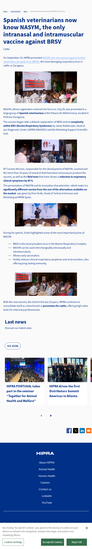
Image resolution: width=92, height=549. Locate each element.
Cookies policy (38, 523)
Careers (45, 482)
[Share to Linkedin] (82, 430)
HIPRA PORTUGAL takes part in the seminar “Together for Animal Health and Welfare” (23, 393)
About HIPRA (47, 462)
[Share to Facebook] (69, 430)
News (25, 11)
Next (51, 415)
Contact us (45, 489)
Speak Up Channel (56, 523)
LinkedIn (47, 496)
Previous (41, 415)
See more (13, 346)
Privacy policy (24, 523)
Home (5, 11)
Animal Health (15, 11)
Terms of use (10, 523)
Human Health (46, 476)
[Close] (86, 531)
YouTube (47, 502)
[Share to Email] (88, 430)
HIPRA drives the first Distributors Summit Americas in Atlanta (64, 391)
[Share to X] (75, 430)
